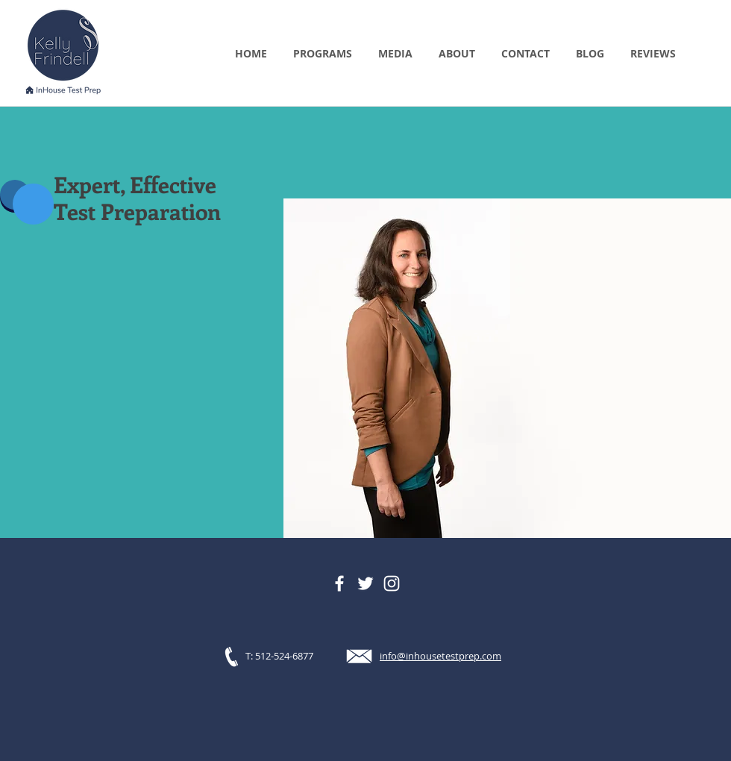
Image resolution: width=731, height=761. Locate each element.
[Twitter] (365, 583)
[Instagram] (391, 583)
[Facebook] (339, 583)
